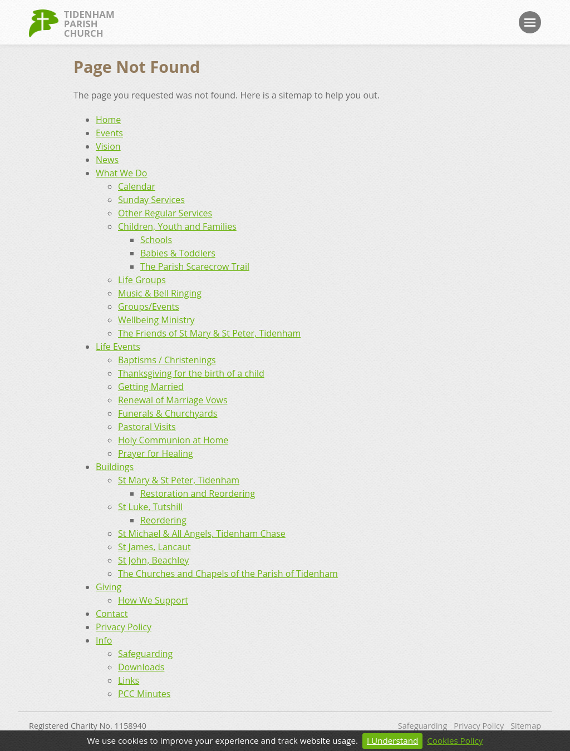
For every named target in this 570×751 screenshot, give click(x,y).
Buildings (115, 467)
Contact (111, 613)
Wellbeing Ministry (156, 320)
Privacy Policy (123, 627)
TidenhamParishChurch (72, 23)
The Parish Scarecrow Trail (194, 266)
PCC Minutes (144, 694)
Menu (530, 22)
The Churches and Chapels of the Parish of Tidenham (228, 573)
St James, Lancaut (154, 547)
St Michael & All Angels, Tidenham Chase (202, 533)
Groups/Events (148, 306)
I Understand (392, 740)
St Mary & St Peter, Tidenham (178, 480)
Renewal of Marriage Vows (173, 400)
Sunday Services (151, 200)
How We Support (153, 600)
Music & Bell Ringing (160, 293)
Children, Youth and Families (177, 226)
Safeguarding (145, 654)
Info (104, 640)
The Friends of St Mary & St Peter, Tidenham (209, 333)
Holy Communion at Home (173, 440)
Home (108, 119)
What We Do (121, 173)
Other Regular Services (165, 213)
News (107, 160)
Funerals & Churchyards (168, 413)
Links (128, 680)
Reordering (163, 520)
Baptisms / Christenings (167, 360)
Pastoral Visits (147, 427)
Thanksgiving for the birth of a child (191, 373)
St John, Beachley (153, 560)
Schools (156, 240)
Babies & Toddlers (177, 253)
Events (109, 133)
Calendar (136, 186)
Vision (108, 146)
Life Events (118, 346)
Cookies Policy (455, 740)
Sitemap (525, 725)
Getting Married (151, 387)
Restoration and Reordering (197, 493)
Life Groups (142, 280)
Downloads (141, 667)
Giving (108, 587)
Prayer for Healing (155, 453)
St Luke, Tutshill (150, 507)
